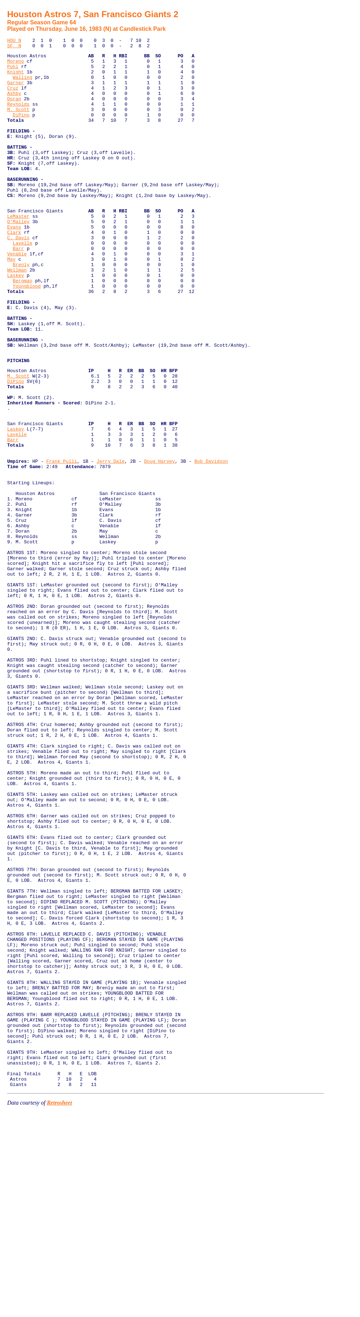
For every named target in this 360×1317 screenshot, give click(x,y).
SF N (14, 47)
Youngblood (27, 334)
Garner (15, 91)
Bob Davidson (211, 541)
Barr (18, 289)
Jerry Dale (111, 541)
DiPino (21, 129)
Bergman (23, 328)
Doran (14, 110)
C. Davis (18, 276)
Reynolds (18, 117)
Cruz (12, 97)
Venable (17, 295)
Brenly (21, 308)
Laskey (15, 321)
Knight (15, 78)
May (11, 302)
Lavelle (23, 282)
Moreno (15, 65)
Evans (14, 263)
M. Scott (18, 123)
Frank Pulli (61, 541)
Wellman (17, 315)
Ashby (14, 104)
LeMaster (18, 250)
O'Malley (18, 257)
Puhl (12, 71)
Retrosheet (59, 1308)
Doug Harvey (159, 541)
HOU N (14, 41)
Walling (23, 84)
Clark (14, 269)
